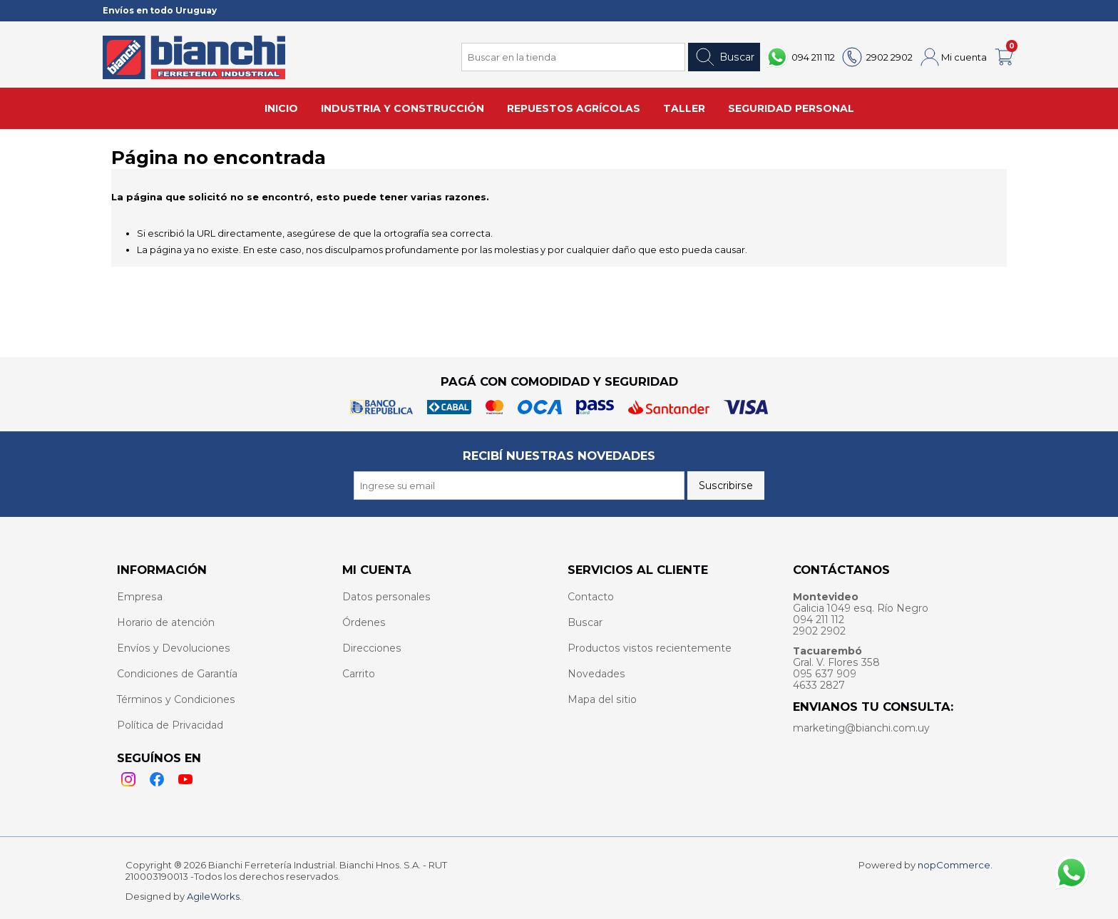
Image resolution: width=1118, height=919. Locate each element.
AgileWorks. (214, 896)
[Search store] (573, 57)
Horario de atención (166, 622)
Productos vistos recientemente (650, 648)
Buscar (724, 57)
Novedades (596, 673)
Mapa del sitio (602, 699)
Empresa (140, 596)
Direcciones (371, 648)
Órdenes (364, 622)
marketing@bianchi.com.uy (861, 728)
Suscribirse (726, 485)
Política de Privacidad (170, 725)
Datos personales (386, 596)
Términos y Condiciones (176, 699)
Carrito (358, 673)
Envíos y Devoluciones (173, 648)
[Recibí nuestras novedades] (519, 485)
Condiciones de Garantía (177, 673)
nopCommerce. (955, 865)
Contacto (591, 596)
